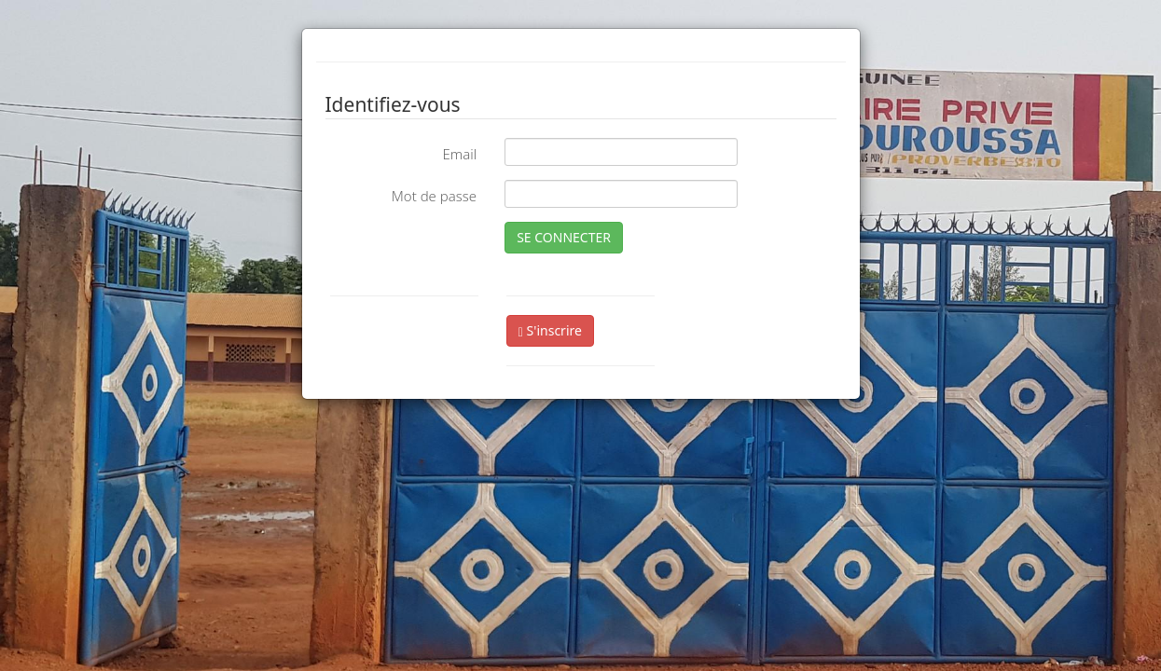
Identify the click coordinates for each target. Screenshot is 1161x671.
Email (459, 153)
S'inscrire (550, 330)
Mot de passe (434, 195)
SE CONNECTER (564, 237)
